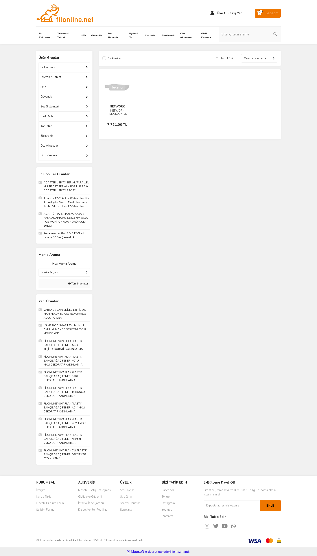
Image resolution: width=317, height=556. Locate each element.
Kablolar (46, 126)
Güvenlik (46, 97)
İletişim (40, 490)
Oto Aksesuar (49, 146)
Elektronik (47, 136)
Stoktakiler (114, 58)
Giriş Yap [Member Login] (236, 13)
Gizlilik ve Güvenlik (90, 497)
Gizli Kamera (49, 155)
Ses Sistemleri (50, 107)
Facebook (168, 490)
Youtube (167, 510)
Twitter (166, 497)
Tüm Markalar (78, 283)
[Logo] (64, 13)
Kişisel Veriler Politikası (93, 510)
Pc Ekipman (48, 67)
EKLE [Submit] (270, 505)
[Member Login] (212, 13)
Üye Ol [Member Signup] (222, 13)
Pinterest (167, 516)
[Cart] (268, 13)
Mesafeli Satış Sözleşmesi (94, 490)
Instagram (168, 503)
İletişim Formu (45, 510)
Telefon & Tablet (51, 77)
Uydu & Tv (47, 116)
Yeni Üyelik (127, 490)
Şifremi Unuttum (130, 503)
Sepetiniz (126, 510)
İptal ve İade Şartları (91, 503)
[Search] (251, 34)
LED (43, 87)
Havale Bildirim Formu (50, 503)
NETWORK (117, 107)
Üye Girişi (126, 497)
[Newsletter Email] (232, 505)
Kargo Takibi (44, 497)
